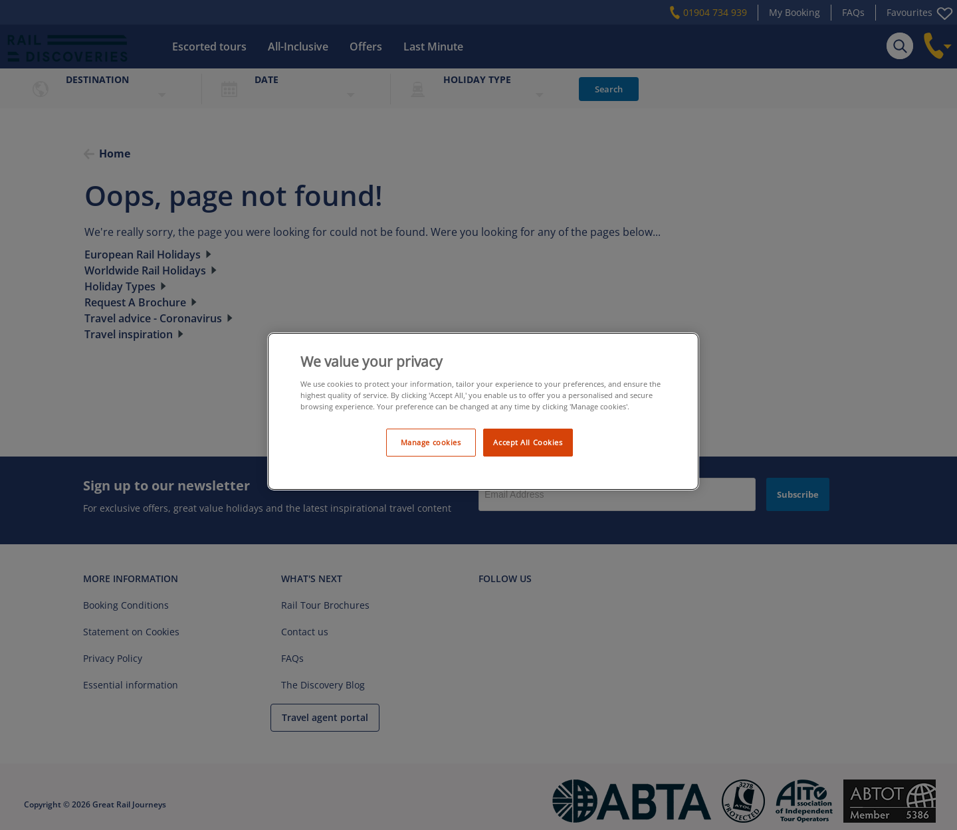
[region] (483, 411)
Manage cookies (431, 442)
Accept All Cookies (527, 442)
